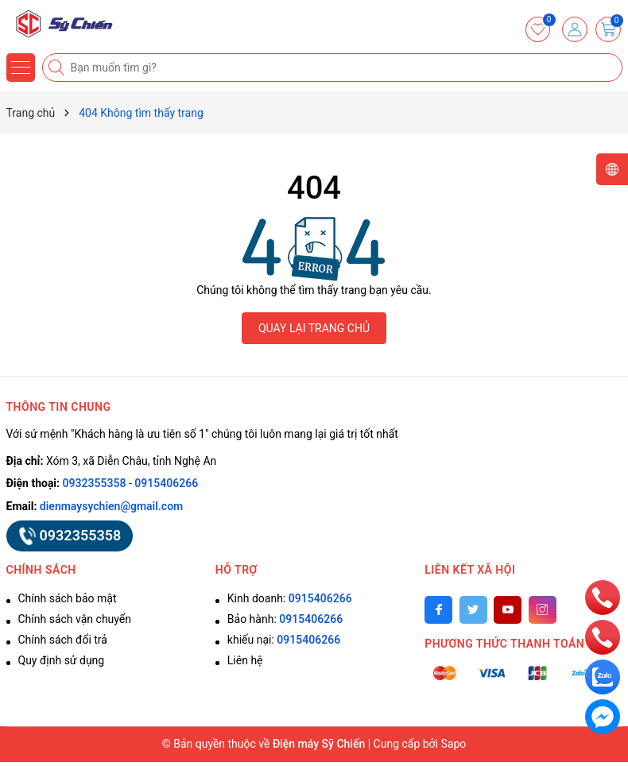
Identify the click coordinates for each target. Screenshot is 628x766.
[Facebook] (438, 610)
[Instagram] (542, 610)
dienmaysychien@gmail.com (111, 506)
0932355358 (94, 483)
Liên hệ (245, 660)
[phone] (602, 596)
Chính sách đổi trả (62, 639)
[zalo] (602, 676)
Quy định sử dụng (61, 660)
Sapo (454, 743)
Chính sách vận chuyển (75, 619)
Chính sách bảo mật (67, 598)
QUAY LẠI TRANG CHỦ (314, 328)
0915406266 (166, 483)
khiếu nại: (283, 639)
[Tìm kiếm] (58, 67)
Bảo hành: (285, 619)
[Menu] (20, 67)
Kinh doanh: (289, 598)
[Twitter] (473, 610)
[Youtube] (507, 610)
